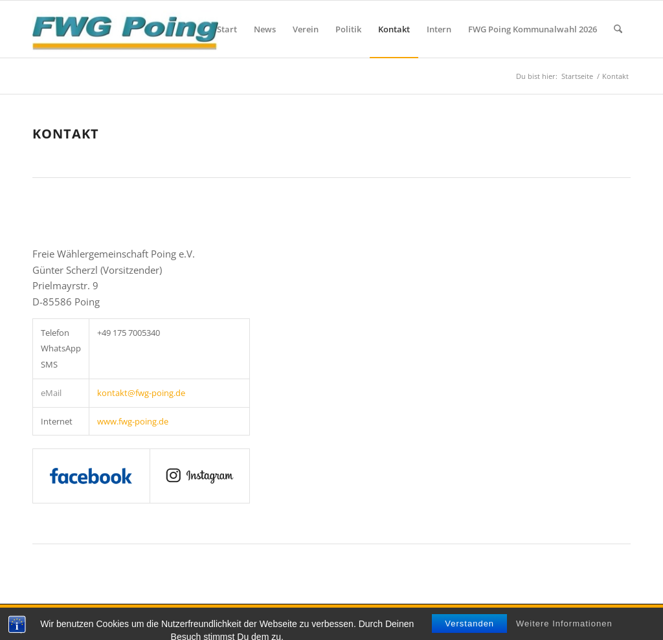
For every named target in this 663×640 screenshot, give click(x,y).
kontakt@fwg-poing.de (141, 393)
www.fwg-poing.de (132, 421)
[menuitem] (226, 29)
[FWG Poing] (125, 29)
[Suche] (618, 29)
